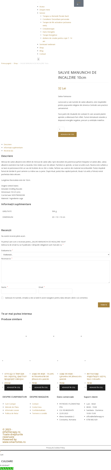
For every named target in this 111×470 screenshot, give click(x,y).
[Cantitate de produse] (61, 129)
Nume (4, 287)
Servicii (42, 13)
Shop (42, 47)
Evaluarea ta (7, 250)
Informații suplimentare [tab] (13, 147)
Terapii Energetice (50, 35)
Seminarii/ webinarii (47, 44)
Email (42, 287)
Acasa (42, 6)
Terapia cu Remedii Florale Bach (56, 16)
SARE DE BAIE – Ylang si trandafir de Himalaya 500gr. (43, 376)
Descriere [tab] (8, 144)
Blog (41, 51)
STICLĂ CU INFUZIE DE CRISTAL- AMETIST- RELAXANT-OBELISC (15, 376)
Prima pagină (6, 63)
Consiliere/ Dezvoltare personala (56, 19)
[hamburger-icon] (38, 2)
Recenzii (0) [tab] (8, 150)
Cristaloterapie (48, 29)
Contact (43, 54)
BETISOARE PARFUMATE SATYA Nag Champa (96, 376)
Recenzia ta (6, 258)
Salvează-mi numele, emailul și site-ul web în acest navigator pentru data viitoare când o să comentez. (46, 298)
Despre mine (45, 10)
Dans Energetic (49, 32)
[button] (55, 465)
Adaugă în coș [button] (13, 387)
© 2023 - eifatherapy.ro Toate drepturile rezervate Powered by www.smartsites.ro (14, 436)
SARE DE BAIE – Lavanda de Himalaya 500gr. (70, 376)
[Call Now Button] (6, 468)
